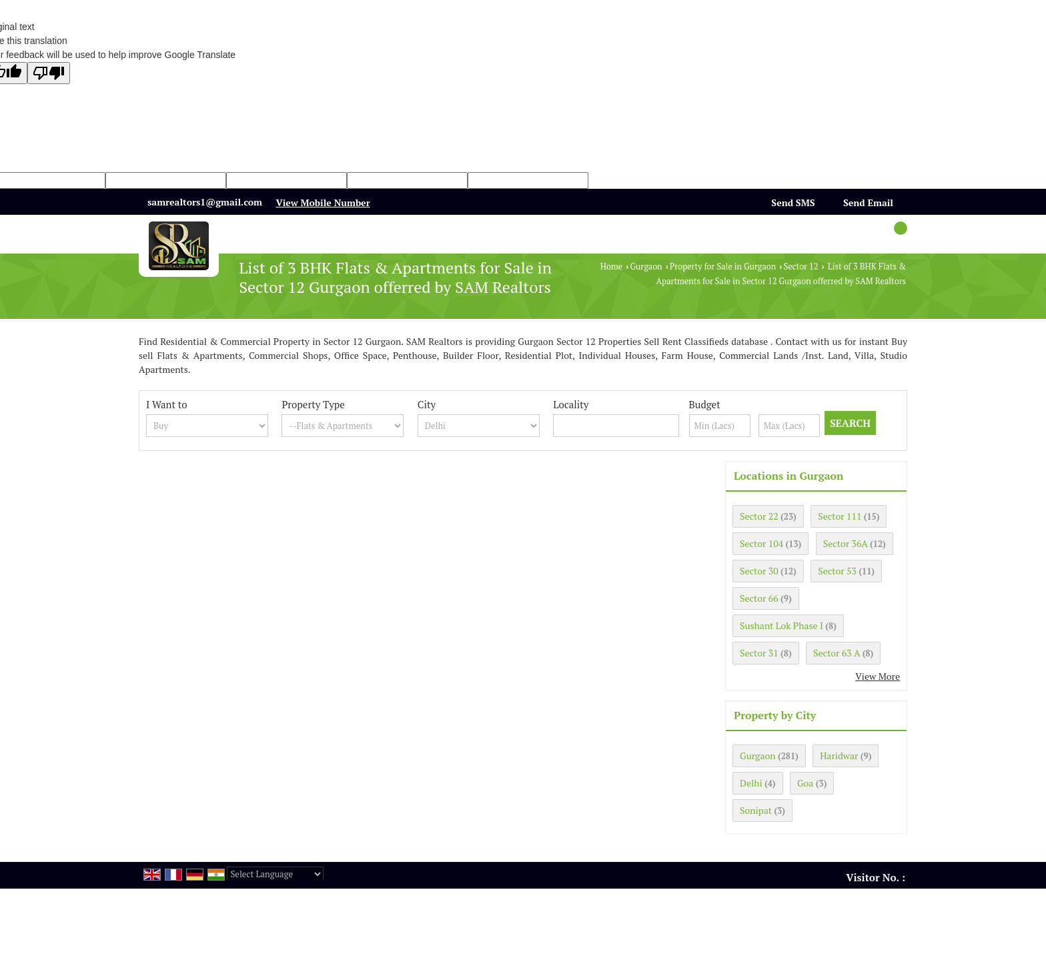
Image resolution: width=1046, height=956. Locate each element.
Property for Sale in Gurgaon (723, 266)
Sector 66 (759, 598)
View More (877, 676)
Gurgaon (646, 266)
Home (611, 266)
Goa (805, 783)
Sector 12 (801, 266)
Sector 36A (845, 543)
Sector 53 (837, 570)
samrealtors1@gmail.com (204, 201)
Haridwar (839, 755)
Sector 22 (759, 516)
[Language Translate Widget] (275, 874)
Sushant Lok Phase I (781, 625)
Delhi (751, 783)
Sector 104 (761, 543)
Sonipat (756, 810)
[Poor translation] (48, 73)
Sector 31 (759, 652)
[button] (323, 202)
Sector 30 (759, 570)
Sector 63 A (836, 652)
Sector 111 (839, 516)
